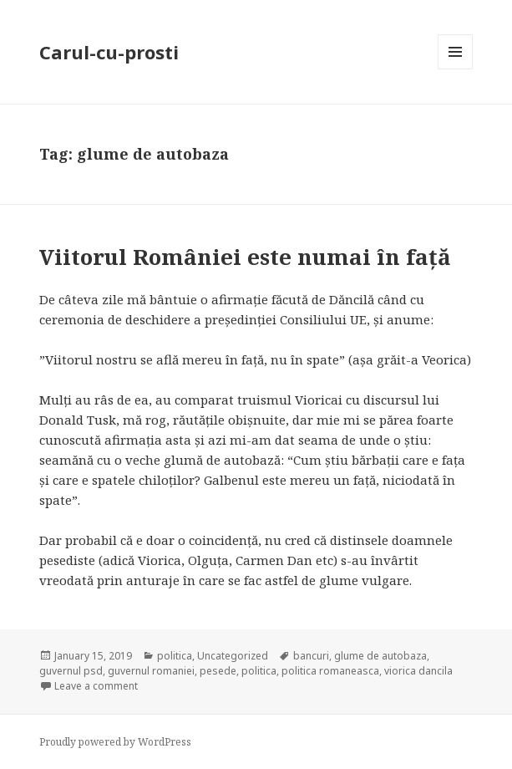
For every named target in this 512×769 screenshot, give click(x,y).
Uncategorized (232, 656)
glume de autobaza (380, 656)
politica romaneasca (330, 671)
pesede (218, 671)
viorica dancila (418, 671)
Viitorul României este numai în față (245, 257)
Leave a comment (96, 686)
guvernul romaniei (151, 671)
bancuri (311, 656)
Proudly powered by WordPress (115, 742)
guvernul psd (71, 671)
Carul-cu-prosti (109, 51)
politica (174, 656)
